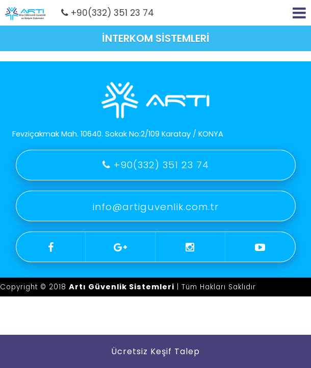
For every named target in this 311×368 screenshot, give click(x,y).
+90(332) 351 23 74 (107, 13)
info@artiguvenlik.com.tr (156, 207)
